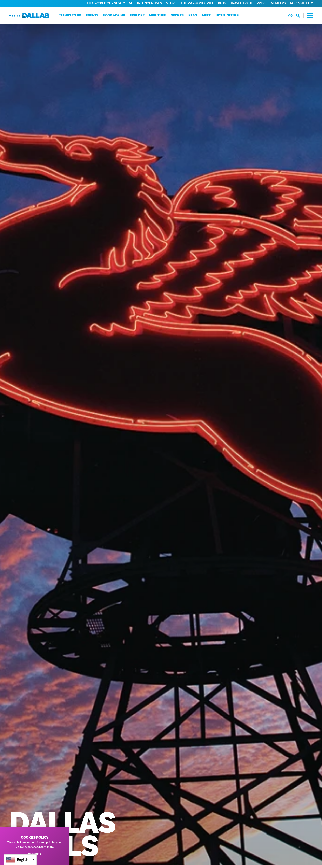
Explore (137, 15)
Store (171, 3)
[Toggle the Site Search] (300, 15)
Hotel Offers (227, 15)
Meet (206, 15)
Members (278, 3)
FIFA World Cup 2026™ (106, 3)
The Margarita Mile (197, 3)
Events (92, 15)
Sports (177, 15)
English (17, 860)
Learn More (46, 847)
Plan (192, 15)
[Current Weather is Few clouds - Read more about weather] (290, 15)
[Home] (29, 15)
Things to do (70, 15)
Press (261, 3)
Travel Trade (241, 3)
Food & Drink (114, 15)
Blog (222, 3)
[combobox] (20, 859)
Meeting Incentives (145, 3)
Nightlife (157, 15)
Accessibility (301, 3)
